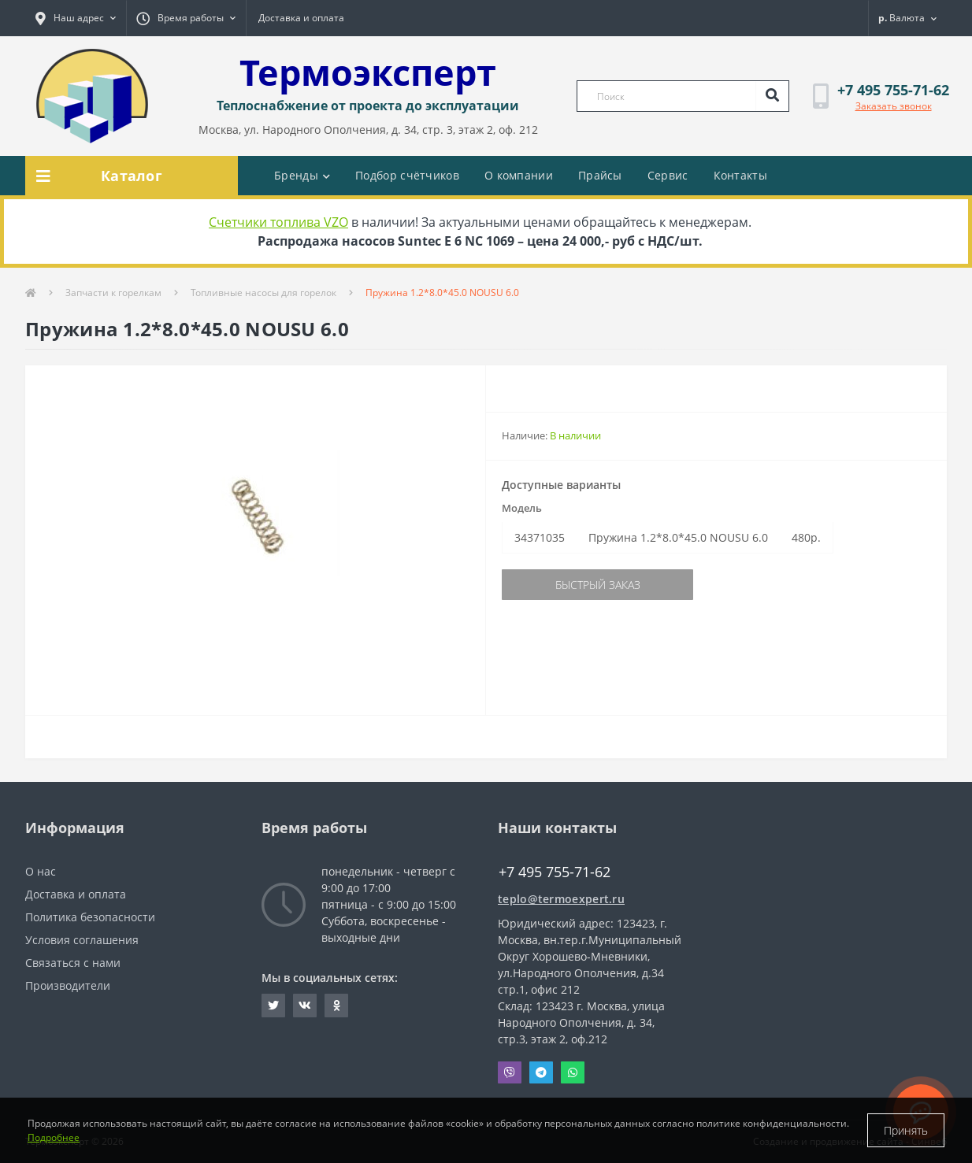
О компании (518, 175)
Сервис (667, 175)
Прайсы (600, 175)
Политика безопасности (90, 916)
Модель (522, 508)
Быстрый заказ (597, 584)
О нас (40, 871)
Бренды (302, 175)
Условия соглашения (82, 939)
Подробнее (54, 1137)
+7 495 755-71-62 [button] (554, 872)
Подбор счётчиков (407, 175)
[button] (75, 18)
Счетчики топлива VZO (278, 222)
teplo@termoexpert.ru (561, 898)
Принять (906, 1130)
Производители (67, 985)
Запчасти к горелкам (113, 292)
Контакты (740, 175)
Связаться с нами (73, 962)
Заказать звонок (893, 106)
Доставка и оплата (301, 17)
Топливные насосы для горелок (263, 292)
